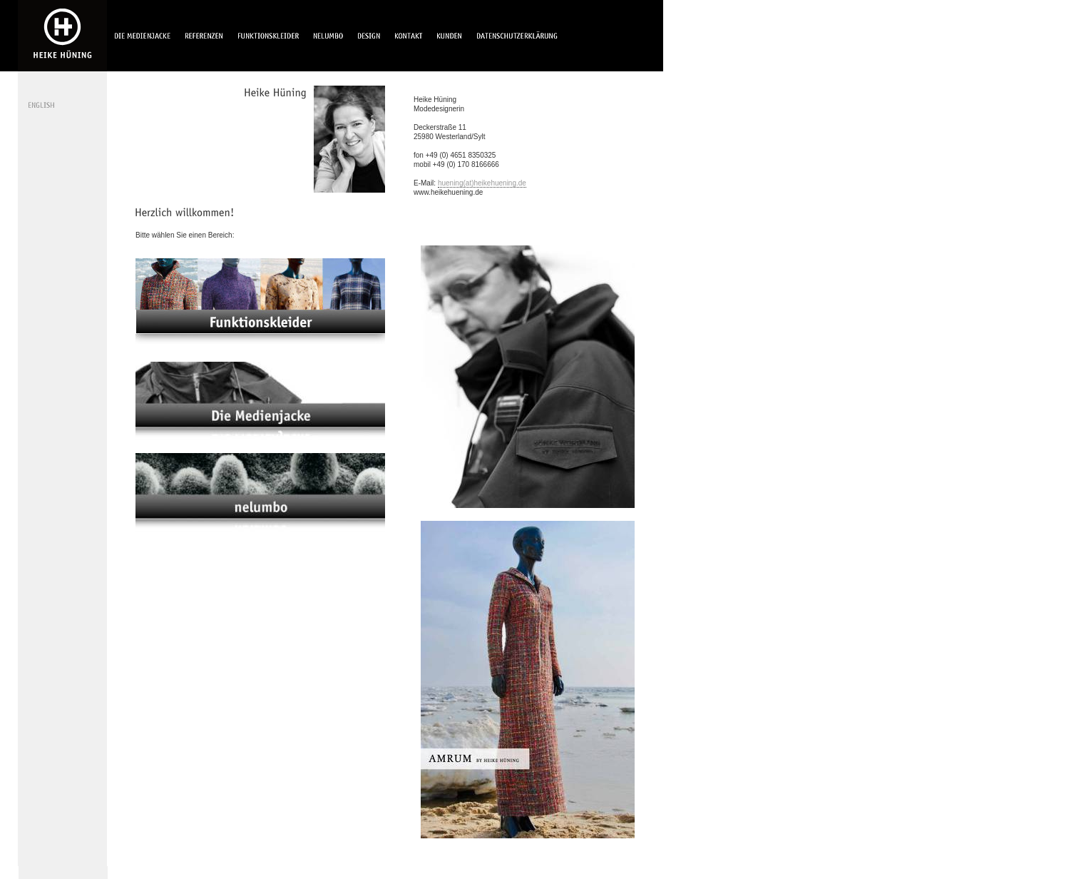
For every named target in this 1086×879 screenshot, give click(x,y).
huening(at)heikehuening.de (482, 183)
